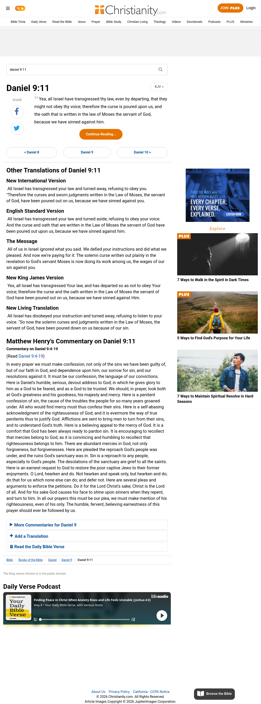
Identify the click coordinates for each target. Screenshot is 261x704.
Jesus (82, 21)
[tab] (87, 524)
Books (31, 560)
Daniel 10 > (142, 152)
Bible (9, 560)
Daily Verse (38, 21)
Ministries (246, 21)
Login (251, 8)
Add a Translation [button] (29, 536)
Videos (176, 21)
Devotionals (194, 21)
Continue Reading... (101, 134)
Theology (160, 21)
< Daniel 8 (31, 152)
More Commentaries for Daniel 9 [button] (43, 525)
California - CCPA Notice (151, 692)
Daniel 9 (87, 152)
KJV (159, 87)
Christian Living (137, 21)
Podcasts (214, 21)
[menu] (8, 9)
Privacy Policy (119, 692)
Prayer (95, 21)
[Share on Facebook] (17, 111)
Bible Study (113, 21)
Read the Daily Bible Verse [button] (37, 546)
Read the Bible (62, 21)
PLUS (230, 21)
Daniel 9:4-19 (31, 356)
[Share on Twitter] (17, 128)
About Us (98, 692)
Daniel (52, 560)
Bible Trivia (18, 21)
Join (230, 8)
